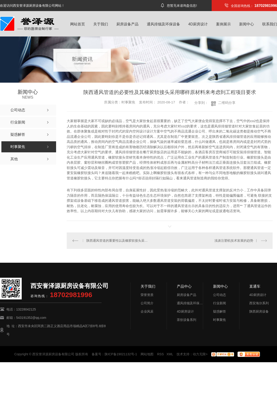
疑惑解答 (219, 311)
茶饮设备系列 (186, 320)
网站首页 (77, 24)
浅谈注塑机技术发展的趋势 (233, 240)
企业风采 (147, 311)
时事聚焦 (219, 320)
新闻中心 (246, 24)
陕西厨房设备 (259, 311)
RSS (160, 354)
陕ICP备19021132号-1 (121, 354)
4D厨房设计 (198, 24)
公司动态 (219, 295)
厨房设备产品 (127, 24)
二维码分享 (226, 103)
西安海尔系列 (259, 303)
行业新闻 (219, 303)
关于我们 (100, 24)
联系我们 (269, 24)
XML (169, 354)
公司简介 (147, 303)
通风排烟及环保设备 (163, 24)
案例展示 (223, 24)
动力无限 (199, 354)
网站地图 (147, 354)
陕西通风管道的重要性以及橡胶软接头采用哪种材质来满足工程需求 (118, 240)
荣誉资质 (147, 295)
